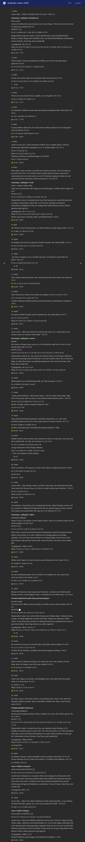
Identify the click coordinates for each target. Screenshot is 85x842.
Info (69, 3)
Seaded (78, 3)
